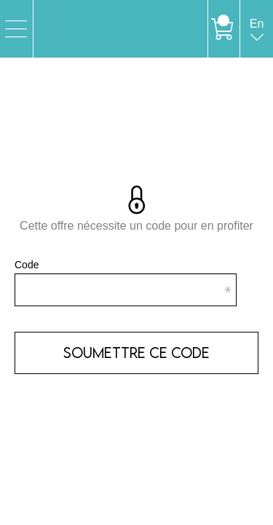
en (257, 37)
